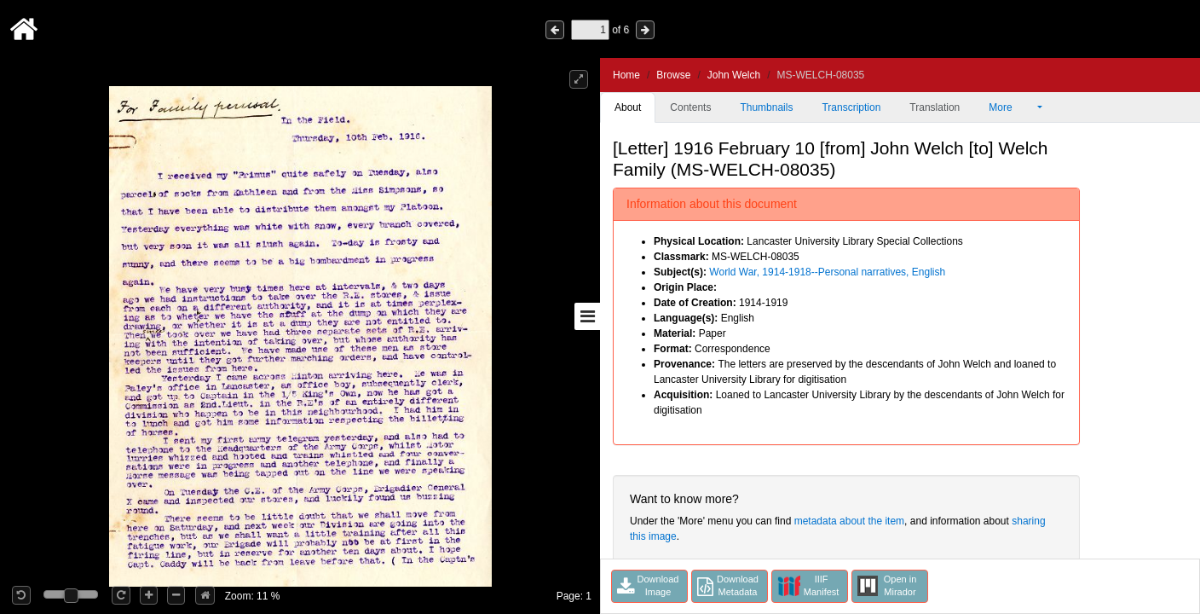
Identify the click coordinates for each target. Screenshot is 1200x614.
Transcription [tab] (851, 107)
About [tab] (627, 107)
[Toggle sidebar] (587, 316)
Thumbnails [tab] (766, 107)
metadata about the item (849, 521)
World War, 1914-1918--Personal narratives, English (827, 272)
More (1012, 107)
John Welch (733, 75)
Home (626, 75)
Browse (673, 75)
